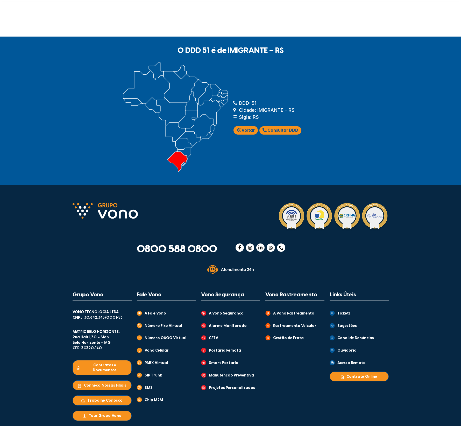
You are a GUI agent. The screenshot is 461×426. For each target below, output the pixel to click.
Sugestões (347, 326)
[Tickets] (332, 313)
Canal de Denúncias (355, 338)
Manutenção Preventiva (231, 376)
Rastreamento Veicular (294, 326)
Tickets (344, 314)
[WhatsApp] (271, 247)
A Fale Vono (155, 314)
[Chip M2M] (139, 399)
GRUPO (174, 7)
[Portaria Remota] (203, 350)
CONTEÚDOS (221, 7)
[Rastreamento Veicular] (268, 325)
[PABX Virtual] (139, 362)
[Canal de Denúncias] (332, 337)
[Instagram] (250, 247)
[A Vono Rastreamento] (268, 313)
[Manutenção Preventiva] (203, 375)
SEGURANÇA (153, 25)
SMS (149, 388)
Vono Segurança (222, 295)
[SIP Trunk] (139, 375)
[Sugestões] (332, 325)
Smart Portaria (223, 363)
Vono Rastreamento (291, 295)
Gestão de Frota (288, 338)
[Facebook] (240, 247)
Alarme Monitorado (228, 326)
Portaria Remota (225, 351)
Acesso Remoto (351, 363)
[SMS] (139, 387)
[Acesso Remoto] (332, 362)
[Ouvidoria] (332, 350)
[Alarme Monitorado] (203, 325)
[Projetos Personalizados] (203, 387)
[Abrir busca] (381, 23)
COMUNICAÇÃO (101, 25)
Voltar (246, 130)
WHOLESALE (316, 25)
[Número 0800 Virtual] (139, 337)
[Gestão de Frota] (268, 337)
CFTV (213, 338)
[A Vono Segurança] (203, 313)
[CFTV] (203, 337)
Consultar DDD (280, 130)
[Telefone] (281, 247)
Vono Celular (157, 351)
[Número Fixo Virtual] (139, 325)
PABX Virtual (156, 363)
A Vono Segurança (226, 314)
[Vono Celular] (139, 350)
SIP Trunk (153, 376)
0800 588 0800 (177, 249)
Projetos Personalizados (232, 388)
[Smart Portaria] (203, 362)
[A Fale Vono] (139, 313)
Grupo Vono (88, 295)
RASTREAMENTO (205, 25)
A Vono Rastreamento (293, 314)
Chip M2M (154, 400)
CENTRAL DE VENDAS (325, 7)
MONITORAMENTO (262, 25)
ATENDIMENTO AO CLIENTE (274, 7)
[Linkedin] (260, 247)
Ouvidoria (347, 351)
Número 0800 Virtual (165, 338)
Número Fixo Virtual (163, 326)
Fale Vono (149, 295)
